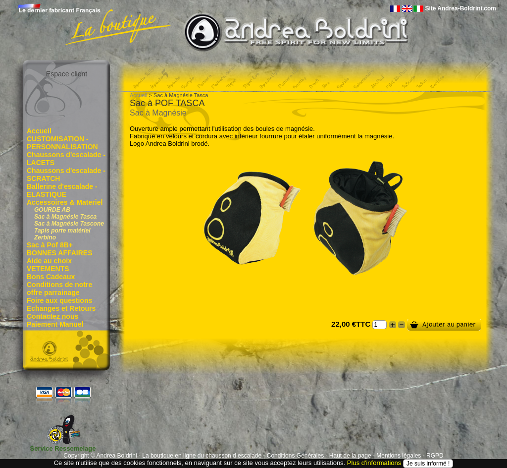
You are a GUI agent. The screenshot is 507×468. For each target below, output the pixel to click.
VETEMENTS (48, 269)
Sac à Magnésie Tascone (69, 223)
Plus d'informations (374, 463)
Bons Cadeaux (51, 277)
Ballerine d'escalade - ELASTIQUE (62, 190)
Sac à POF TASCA (167, 103)
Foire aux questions (59, 300)
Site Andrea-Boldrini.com (460, 8)
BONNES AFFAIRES (60, 253)
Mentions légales (398, 455)
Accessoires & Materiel (64, 202)
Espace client (66, 74)
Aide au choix (49, 261)
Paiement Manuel (55, 324)
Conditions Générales (295, 455)
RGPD (435, 455)
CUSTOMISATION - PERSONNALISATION (62, 143)
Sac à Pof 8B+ (50, 245)
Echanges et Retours (61, 308)
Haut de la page (350, 455)
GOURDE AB (52, 209)
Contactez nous (52, 316)
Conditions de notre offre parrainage (59, 288)
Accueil (39, 131)
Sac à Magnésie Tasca (65, 216)
